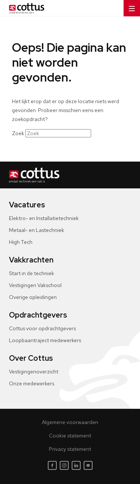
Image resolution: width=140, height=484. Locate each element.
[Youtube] (88, 465)
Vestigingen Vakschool (35, 285)
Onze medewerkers (31, 383)
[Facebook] (52, 465)
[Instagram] (64, 465)
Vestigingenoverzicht (33, 371)
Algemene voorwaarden (70, 422)
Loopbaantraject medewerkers (45, 340)
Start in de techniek (31, 273)
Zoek (18, 133)
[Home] (25, 8)
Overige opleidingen (33, 297)
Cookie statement (70, 435)
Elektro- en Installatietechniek (44, 218)
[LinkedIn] (76, 465)
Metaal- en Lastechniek (36, 230)
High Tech (20, 242)
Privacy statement (70, 449)
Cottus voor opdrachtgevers (42, 328)
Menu (129, 6)
